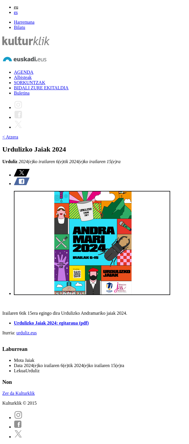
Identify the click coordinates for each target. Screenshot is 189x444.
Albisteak (23, 77)
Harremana (24, 22)
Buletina (22, 93)
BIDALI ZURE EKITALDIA (41, 87)
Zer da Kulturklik (18, 393)
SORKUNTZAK (29, 82)
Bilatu (19, 27)
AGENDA (24, 72)
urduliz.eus (26, 332)
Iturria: (9, 332)
